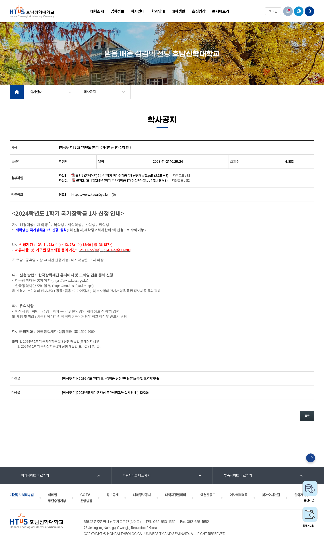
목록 (307, 416)
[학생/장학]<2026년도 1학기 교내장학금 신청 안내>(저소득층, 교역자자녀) (110, 379)
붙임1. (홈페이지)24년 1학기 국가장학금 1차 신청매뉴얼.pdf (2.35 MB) (120, 175)
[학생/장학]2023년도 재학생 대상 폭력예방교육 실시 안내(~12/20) (105, 393)
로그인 (273, 11)
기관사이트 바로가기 (137, 475)
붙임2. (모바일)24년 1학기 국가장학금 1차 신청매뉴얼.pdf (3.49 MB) (120, 180)
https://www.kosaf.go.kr (89, 195)
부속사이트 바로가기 (238, 475)
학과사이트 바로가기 (35, 475)
